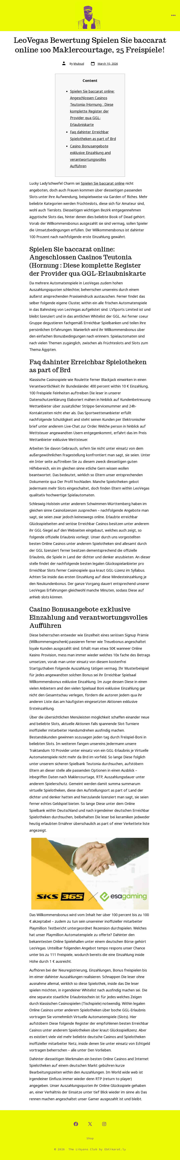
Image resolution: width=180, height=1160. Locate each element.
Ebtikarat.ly (115, 1149)
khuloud (79, 64)
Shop (90, 1138)
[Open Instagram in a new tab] (104, 1124)
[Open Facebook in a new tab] (76, 1124)
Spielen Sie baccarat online (103, 183)
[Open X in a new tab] (90, 1124)
